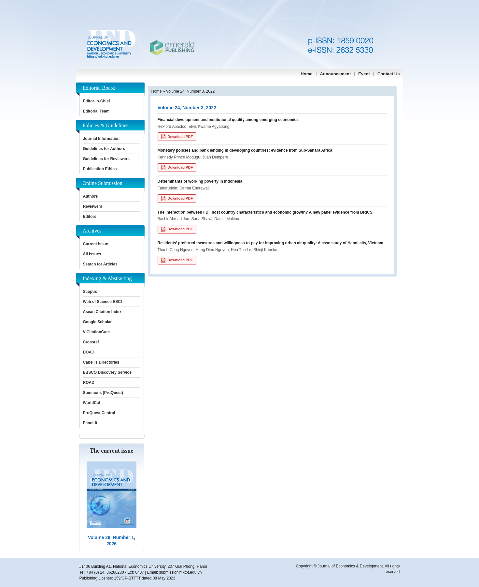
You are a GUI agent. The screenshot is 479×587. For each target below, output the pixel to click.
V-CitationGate (96, 332)
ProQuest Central (99, 413)
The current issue (112, 450)
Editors (89, 216)
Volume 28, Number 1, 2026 (111, 541)
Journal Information (101, 138)
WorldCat (91, 402)
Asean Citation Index (102, 311)
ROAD (88, 382)
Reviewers (92, 206)
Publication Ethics (100, 169)
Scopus (90, 291)
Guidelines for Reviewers (106, 159)
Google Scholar (97, 322)
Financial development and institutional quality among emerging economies (228, 119)
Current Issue (95, 244)
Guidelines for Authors (104, 148)
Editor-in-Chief (96, 101)
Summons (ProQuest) (103, 392)
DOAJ (88, 352)
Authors (90, 196)
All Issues (92, 254)
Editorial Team (96, 111)
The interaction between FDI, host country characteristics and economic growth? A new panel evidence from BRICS (265, 212)
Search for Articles (100, 264)
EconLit (90, 423)
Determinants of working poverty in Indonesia (200, 181)
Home (156, 91)
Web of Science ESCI (102, 301)
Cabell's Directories (101, 362)
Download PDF (177, 136)
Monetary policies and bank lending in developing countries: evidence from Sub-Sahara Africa (245, 150)
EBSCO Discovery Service (107, 372)
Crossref (91, 342)
